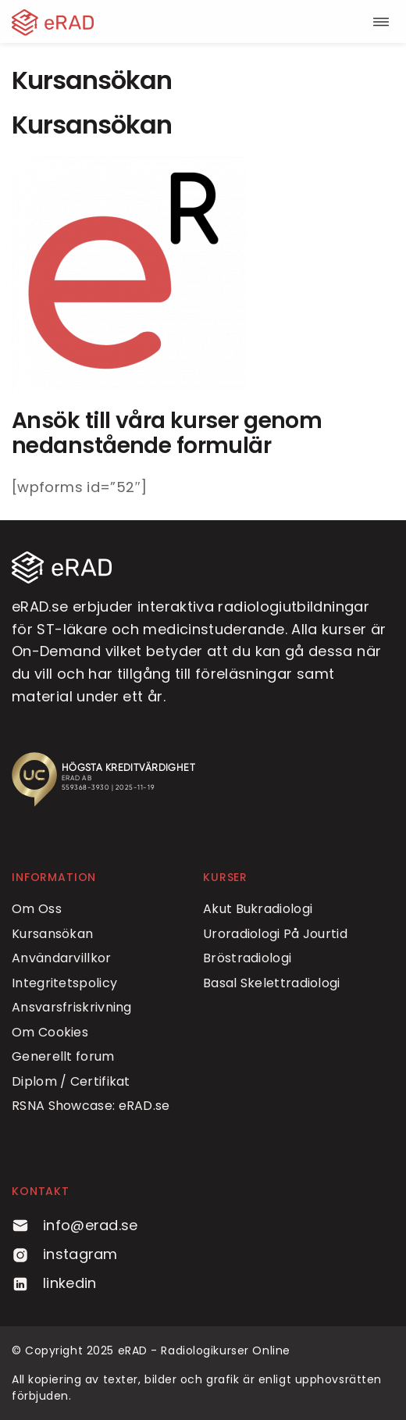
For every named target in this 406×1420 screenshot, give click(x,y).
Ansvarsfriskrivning (72, 1007)
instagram (65, 1254)
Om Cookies (50, 1032)
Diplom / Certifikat (71, 1081)
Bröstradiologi (247, 958)
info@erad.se (75, 1225)
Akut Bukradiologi (257, 909)
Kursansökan (52, 934)
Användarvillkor (62, 958)
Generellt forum (63, 1056)
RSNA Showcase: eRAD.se (91, 1106)
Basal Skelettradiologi (271, 983)
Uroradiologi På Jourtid (275, 934)
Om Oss (37, 909)
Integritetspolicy (64, 983)
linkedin (54, 1283)
